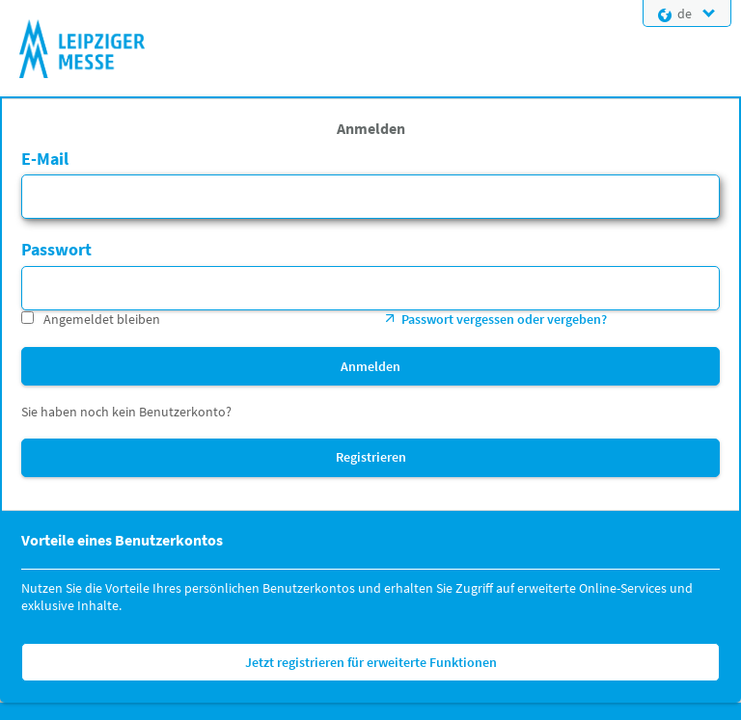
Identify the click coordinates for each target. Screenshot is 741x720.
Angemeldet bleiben (101, 319)
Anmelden (370, 366)
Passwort (56, 249)
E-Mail (45, 158)
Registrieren (371, 457)
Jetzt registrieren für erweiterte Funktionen (371, 662)
